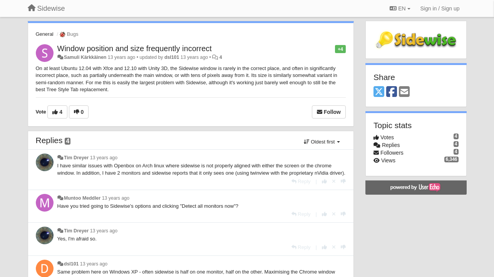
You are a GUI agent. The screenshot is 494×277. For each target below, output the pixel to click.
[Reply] (301, 181)
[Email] (404, 92)
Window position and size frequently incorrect (134, 48)
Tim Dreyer (76, 157)
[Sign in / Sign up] (440, 8)
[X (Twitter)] (378, 92)
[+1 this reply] (324, 181)
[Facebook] (391, 92)
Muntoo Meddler (82, 198)
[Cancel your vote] (334, 181)
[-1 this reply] (343, 181)
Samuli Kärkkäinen (85, 57)
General (45, 34)
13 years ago (103, 157)
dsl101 (171, 57)
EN (400, 8)
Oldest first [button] (322, 142)
